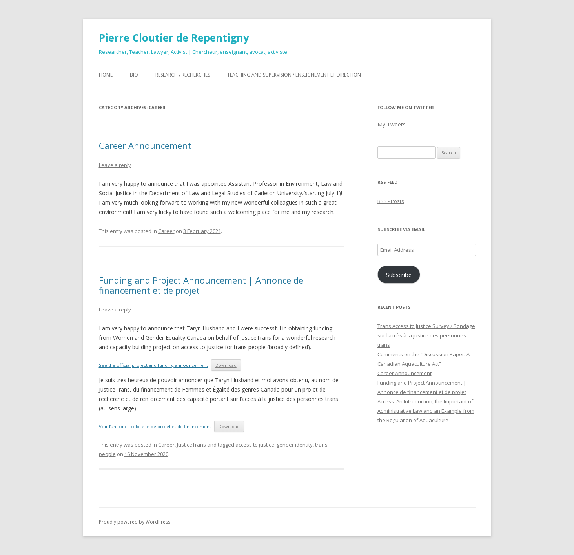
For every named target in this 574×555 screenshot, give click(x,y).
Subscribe (399, 274)
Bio (134, 74)
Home (106, 74)
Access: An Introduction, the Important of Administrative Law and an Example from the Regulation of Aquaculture (425, 411)
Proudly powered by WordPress (134, 521)
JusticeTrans (191, 444)
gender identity (295, 444)
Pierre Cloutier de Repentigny (174, 38)
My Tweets (391, 124)
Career (166, 230)
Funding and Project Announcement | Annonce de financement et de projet (201, 285)
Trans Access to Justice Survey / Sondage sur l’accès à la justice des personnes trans (426, 335)
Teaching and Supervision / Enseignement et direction (294, 74)
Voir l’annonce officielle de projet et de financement (155, 426)
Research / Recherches (182, 74)
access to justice (254, 444)
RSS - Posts (390, 201)
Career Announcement (145, 145)
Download (226, 365)
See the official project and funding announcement (153, 365)
